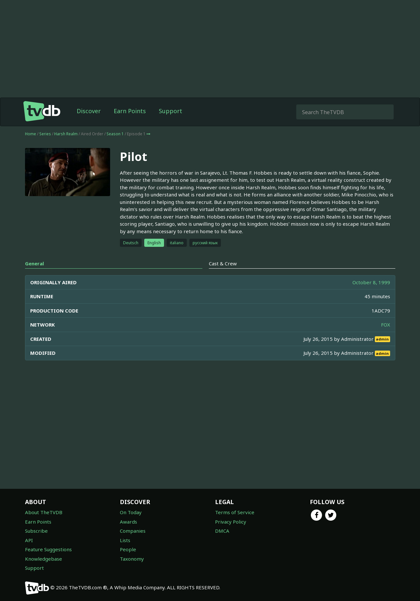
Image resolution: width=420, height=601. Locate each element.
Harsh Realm (66, 134)
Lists (125, 540)
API (29, 540)
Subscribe (36, 531)
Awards (128, 521)
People (128, 549)
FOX (385, 324)
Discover (89, 111)
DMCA (222, 531)
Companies (133, 531)
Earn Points (130, 111)
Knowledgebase (43, 558)
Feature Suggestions (48, 549)
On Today (131, 512)
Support (170, 111)
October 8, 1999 (371, 282)
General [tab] (34, 263)
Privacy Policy (230, 521)
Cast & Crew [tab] (223, 263)
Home (30, 134)
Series (45, 134)
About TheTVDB (43, 512)
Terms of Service (234, 512)
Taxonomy (132, 558)
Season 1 (115, 134)
